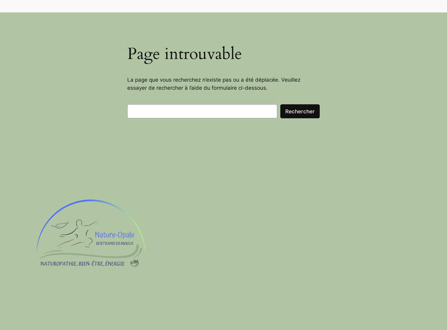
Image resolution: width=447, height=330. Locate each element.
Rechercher (300, 111)
